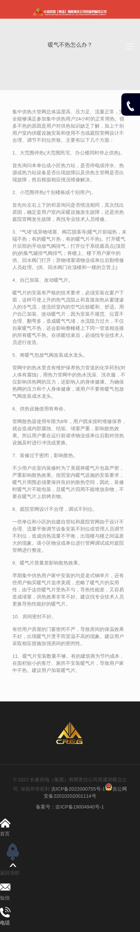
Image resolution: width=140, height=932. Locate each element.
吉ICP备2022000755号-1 (77, 789)
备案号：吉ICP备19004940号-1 (70, 807)
